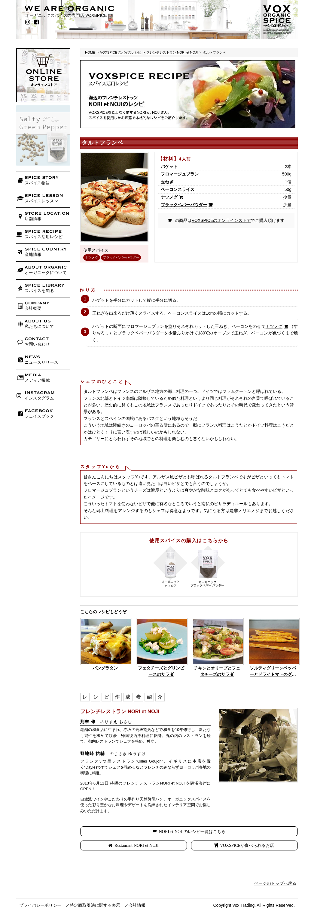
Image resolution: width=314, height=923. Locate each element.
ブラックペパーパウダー (121, 257)
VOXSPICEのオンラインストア (221, 220)
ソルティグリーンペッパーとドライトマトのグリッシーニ (273, 672)
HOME (90, 52)
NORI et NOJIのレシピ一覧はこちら (192, 831)
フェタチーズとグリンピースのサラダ (161, 671)
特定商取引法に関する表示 (95, 905)
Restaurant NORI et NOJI (136, 845)
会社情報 (137, 905)
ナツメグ (91, 257)
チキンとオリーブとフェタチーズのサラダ (217, 671)
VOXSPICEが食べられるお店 (247, 845)
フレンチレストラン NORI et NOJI (172, 52)
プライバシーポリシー (40, 905)
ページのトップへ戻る (275, 883)
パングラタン (105, 668)
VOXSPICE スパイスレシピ (120, 52)
